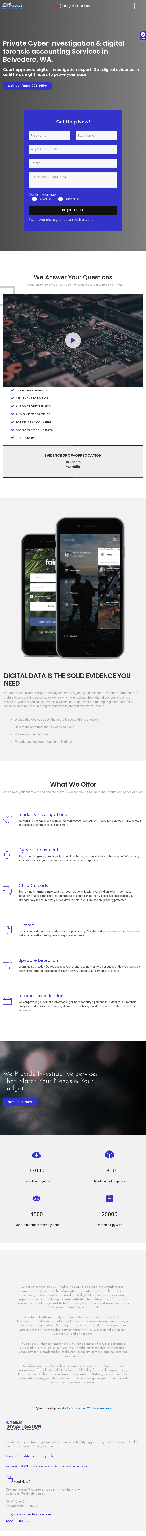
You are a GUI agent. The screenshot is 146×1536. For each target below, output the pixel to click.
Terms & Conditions (20, 1460)
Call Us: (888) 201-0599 (27, 85)
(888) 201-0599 (73, 5)
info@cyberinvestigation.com (28, 1519)
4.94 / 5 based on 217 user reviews (86, 1413)
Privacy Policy (46, 1460)
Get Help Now (20, 1106)
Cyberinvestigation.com (71, 1470)
